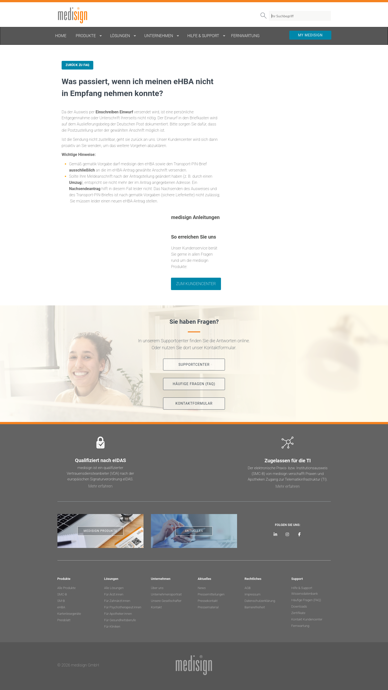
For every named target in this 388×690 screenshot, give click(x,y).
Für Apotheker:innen (118, 614)
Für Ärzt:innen (113, 594)
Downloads (299, 606)
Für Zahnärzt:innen (117, 601)
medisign (77, 15)
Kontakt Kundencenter (306, 619)
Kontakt (156, 607)
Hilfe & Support (301, 588)
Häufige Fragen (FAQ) (306, 600)
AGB (247, 588)
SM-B (61, 601)
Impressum (252, 594)
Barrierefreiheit (254, 607)
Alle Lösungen (114, 588)
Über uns (157, 588)
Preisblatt (64, 620)
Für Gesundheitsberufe (120, 620)
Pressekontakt (208, 601)
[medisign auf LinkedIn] (275, 534)
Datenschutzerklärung (259, 601)
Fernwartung (300, 626)
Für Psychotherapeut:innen (123, 607)
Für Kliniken (112, 626)
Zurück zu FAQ (77, 65)
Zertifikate (298, 613)
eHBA (61, 607)
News (202, 588)
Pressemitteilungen (211, 594)
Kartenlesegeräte (69, 614)
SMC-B (62, 594)
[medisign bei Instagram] (287, 534)
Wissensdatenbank (304, 593)
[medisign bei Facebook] (299, 534)
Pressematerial (208, 607)
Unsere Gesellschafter (166, 601)
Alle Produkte (66, 588)
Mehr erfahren (100, 486)
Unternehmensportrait (166, 594)
